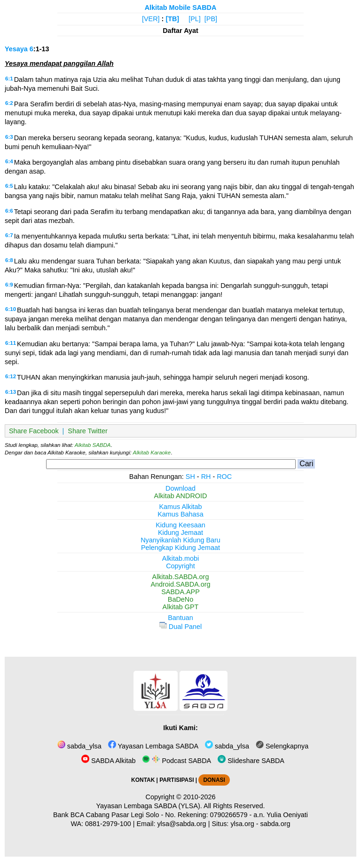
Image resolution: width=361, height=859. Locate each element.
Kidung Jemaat (180, 532)
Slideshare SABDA (251, 760)
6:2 (9, 103)
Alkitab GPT (181, 607)
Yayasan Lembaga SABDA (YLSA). (149, 806)
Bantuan (180, 617)
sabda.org (275, 823)
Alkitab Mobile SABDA (181, 7)
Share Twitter (88, 431)
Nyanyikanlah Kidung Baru (180, 540)
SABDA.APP (180, 592)
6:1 (9, 78)
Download (180, 488)
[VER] (151, 19)
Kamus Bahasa (180, 514)
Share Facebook (34, 431)
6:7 (9, 235)
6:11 (10, 343)
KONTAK (143, 780)
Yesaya (16, 49)
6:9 (9, 284)
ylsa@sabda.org (181, 823)
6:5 (9, 186)
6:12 (10, 376)
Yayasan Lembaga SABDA (153, 746)
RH (206, 476)
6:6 (9, 211)
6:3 (9, 137)
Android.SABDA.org (180, 584)
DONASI (214, 780)
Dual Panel (180, 626)
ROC (224, 476)
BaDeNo (180, 599)
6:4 (9, 161)
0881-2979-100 (108, 823)
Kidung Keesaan (180, 525)
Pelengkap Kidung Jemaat (180, 547)
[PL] (194, 19)
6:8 (9, 260)
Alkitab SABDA (93, 445)
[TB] (172, 19)
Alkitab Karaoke (152, 452)
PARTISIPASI (176, 780)
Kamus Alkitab (180, 506)
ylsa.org (242, 823)
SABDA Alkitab (108, 760)
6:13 (10, 392)
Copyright (180, 566)
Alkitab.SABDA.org (180, 577)
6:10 (10, 309)
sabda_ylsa (79, 746)
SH (190, 476)
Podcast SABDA (176, 760)
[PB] (210, 19)
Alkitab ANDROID (180, 496)
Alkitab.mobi (180, 558)
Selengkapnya (282, 746)
